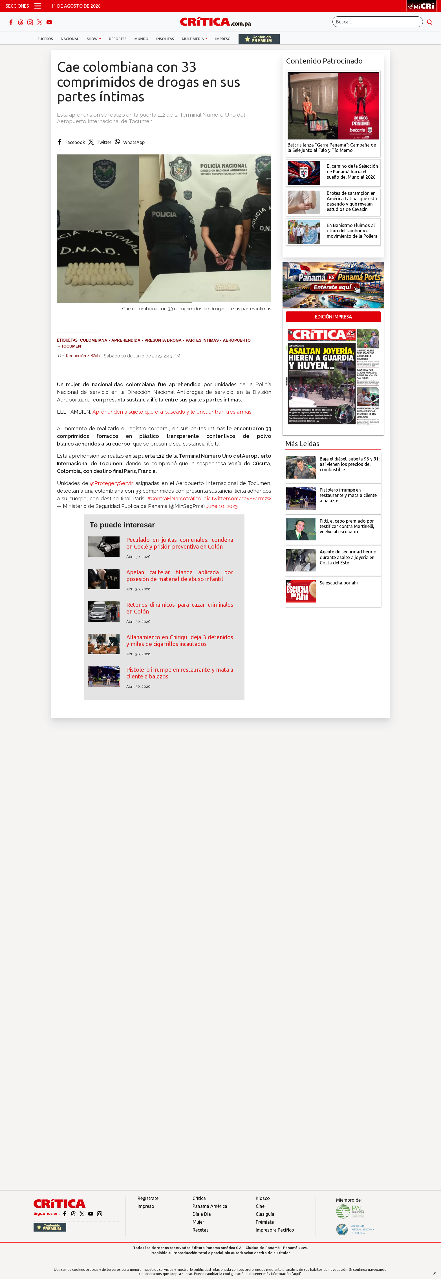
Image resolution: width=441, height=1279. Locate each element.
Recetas (201, 1229)
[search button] (429, 21)
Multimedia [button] (193, 38)
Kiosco (263, 1198)
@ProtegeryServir (111, 483)
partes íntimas (202, 340)
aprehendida (125, 340)
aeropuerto (237, 340)
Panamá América (210, 1206)
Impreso (223, 38)
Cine (260, 1206)
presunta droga (162, 340)
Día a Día (202, 1214)
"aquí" (296, 1274)
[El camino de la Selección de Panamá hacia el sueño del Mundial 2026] (304, 172)
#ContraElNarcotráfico (174, 498)
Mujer (198, 1222)
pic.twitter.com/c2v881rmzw (237, 498)
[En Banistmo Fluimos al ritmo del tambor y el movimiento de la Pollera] (304, 231)
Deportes (117, 38)
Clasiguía (265, 1214)
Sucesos (45, 38)
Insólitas (165, 38)
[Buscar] (377, 21)
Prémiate (265, 1222)
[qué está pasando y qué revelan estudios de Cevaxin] (304, 201)
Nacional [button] (70, 38)
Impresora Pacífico (275, 1229)
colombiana (93, 340)
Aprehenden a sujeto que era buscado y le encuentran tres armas (172, 412)
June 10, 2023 (222, 506)
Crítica (199, 1198)
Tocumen (71, 346)
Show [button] (92, 38)
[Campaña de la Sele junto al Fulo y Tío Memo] (333, 105)
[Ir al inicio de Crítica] (218, 21)
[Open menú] (38, 6)
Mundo (141, 38)
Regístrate (148, 1198)
